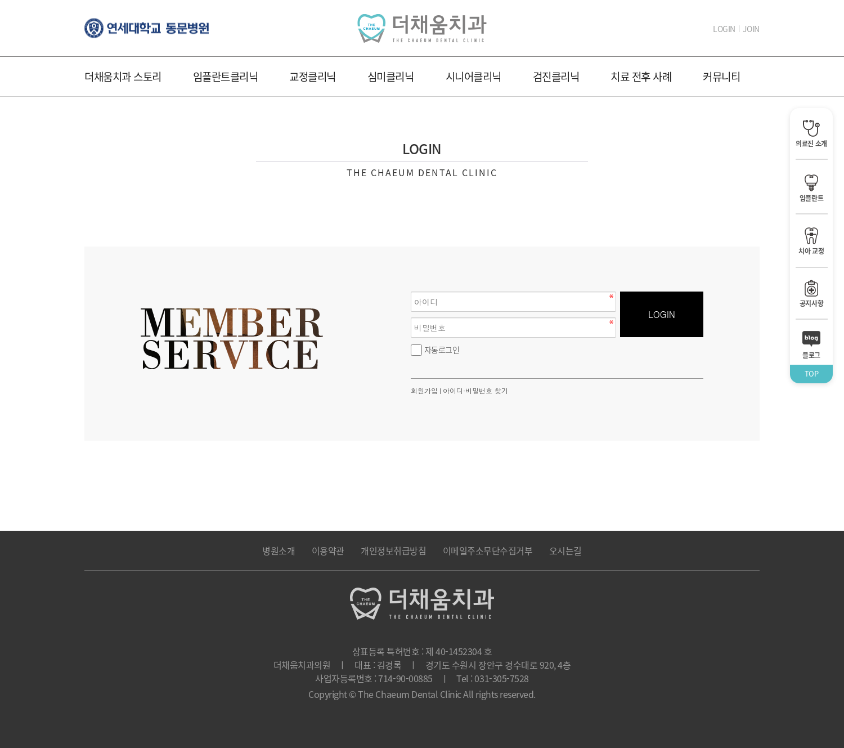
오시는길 (565, 550)
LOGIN (724, 28)
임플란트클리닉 (225, 76)
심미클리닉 (390, 76)
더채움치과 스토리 (122, 76)
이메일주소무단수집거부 (488, 550)
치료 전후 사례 (640, 76)
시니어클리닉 (473, 76)
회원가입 (424, 390)
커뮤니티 (721, 76)
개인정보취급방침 (393, 550)
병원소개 (278, 550)
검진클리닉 (556, 76)
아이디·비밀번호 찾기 (475, 390)
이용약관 (328, 550)
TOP (812, 373)
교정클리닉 (312, 76)
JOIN (751, 28)
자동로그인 (442, 349)
